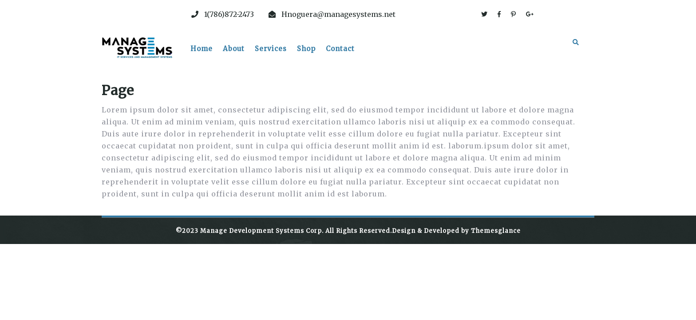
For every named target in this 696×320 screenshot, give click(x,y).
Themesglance (495, 231)
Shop (306, 48)
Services (271, 48)
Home (201, 48)
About (234, 48)
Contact (340, 48)
